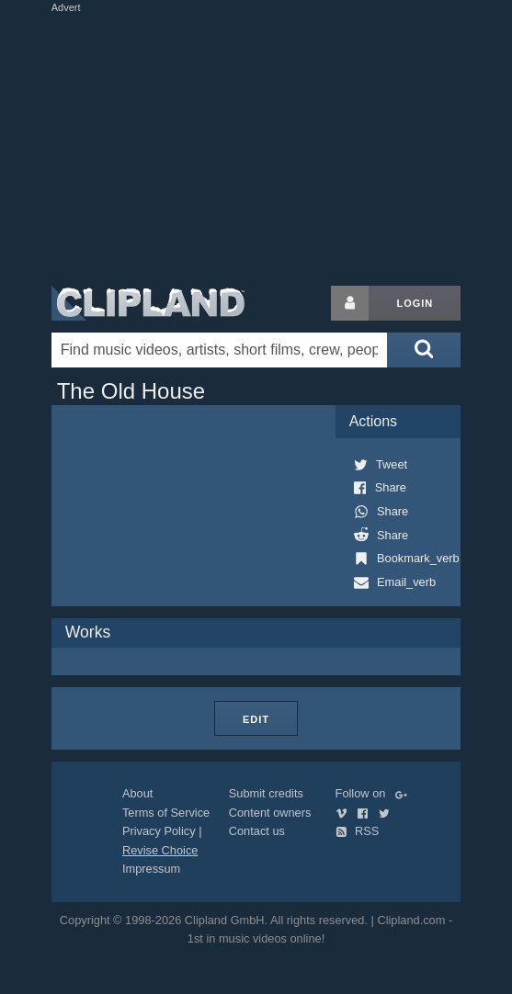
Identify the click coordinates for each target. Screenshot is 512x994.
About (137, 793)
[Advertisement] (266, 145)
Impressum (151, 868)
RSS (358, 831)
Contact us (257, 831)
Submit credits (266, 793)
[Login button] (350, 303)
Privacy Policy (159, 831)
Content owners (270, 812)
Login (414, 303)
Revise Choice (160, 850)
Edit (256, 719)
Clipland (148, 303)
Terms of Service (166, 812)
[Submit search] (424, 350)
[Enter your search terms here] (219, 350)
